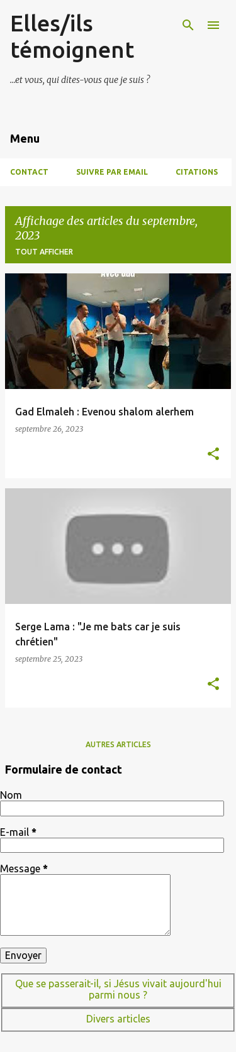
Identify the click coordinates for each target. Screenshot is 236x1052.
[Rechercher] (188, 25)
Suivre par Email (112, 172)
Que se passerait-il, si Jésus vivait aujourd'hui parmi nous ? (118, 989)
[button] (213, 454)
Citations (197, 172)
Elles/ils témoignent (72, 36)
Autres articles (118, 744)
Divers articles (118, 1018)
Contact (29, 172)
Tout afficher (44, 252)
